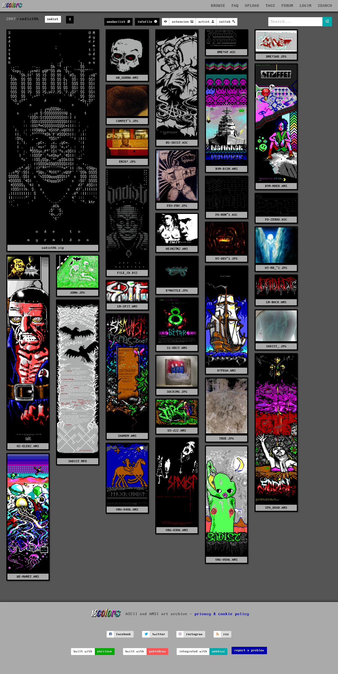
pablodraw (157, 651)
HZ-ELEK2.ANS (28, 446)
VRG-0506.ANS (226, 559)
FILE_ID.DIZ (127, 273)
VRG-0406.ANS (127, 509)
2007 (11, 19)
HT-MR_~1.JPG (276, 268)
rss (226, 634)
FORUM (287, 6)
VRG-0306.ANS (177, 530)
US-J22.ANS (177, 430)
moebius (218, 651)
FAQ (235, 6)
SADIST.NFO (77, 461)
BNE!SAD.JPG (276, 56)
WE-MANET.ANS (28, 576)
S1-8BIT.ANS (177, 348)
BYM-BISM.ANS (226, 169)
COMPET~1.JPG (127, 121)
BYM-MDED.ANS (276, 186)
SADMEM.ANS (127, 436)
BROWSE (218, 6)
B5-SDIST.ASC (177, 142)
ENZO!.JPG (127, 161)
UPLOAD (252, 6)
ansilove (104, 651)
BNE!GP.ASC (226, 52)
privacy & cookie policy (222, 614)
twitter (158, 634)
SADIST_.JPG (276, 346)
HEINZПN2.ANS (177, 249)
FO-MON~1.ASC (226, 215)
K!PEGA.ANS (226, 370)
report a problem (249, 650)
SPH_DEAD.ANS (276, 507)
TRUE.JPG (226, 438)
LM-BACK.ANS (276, 302)
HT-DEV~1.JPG (226, 258)
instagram (194, 634)
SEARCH (325, 6)
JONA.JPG (77, 292)
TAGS (270, 6)
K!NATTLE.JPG (177, 290)
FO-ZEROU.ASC (276, 219)
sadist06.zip (53, 248)
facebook (123, 634)
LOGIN (306, 6)
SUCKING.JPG (177, 392)
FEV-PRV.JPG (177, 206)
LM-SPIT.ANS (127, 306)
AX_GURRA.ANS (127, 77)
